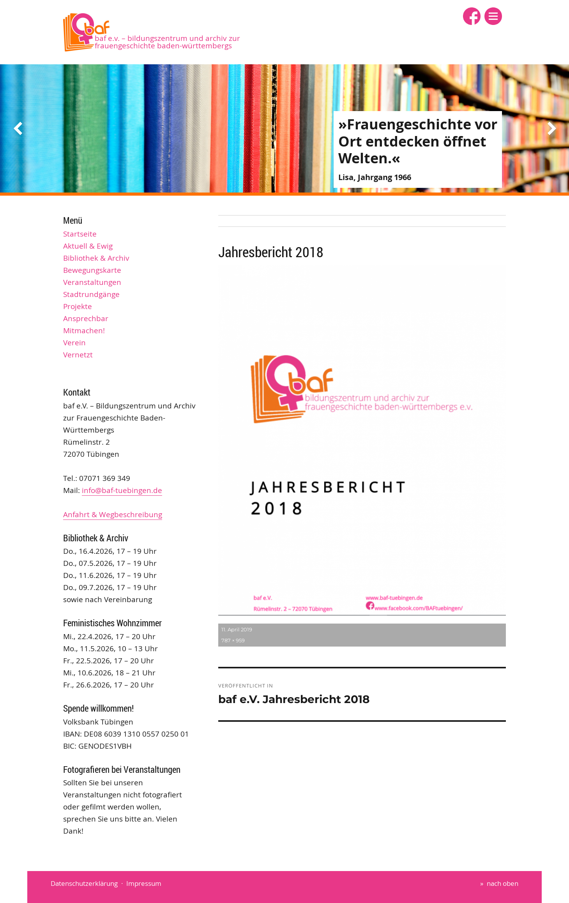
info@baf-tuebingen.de (122, 490)
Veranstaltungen (92, 282)
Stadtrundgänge (91, 294)
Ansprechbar (85, 318)
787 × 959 (233, 640)
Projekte (77, 306)
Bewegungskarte (92, 270)
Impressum (143, 883)
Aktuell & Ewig (88, 246)
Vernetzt (78, 355)
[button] (493, 16)
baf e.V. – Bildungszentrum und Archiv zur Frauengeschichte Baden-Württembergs (167, 42)
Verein (74, 343)
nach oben (502, 883)
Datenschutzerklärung (84, 883)
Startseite (80, 234)
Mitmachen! (84, 330)
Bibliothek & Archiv (96, 258)
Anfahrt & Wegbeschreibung (112, 514)
